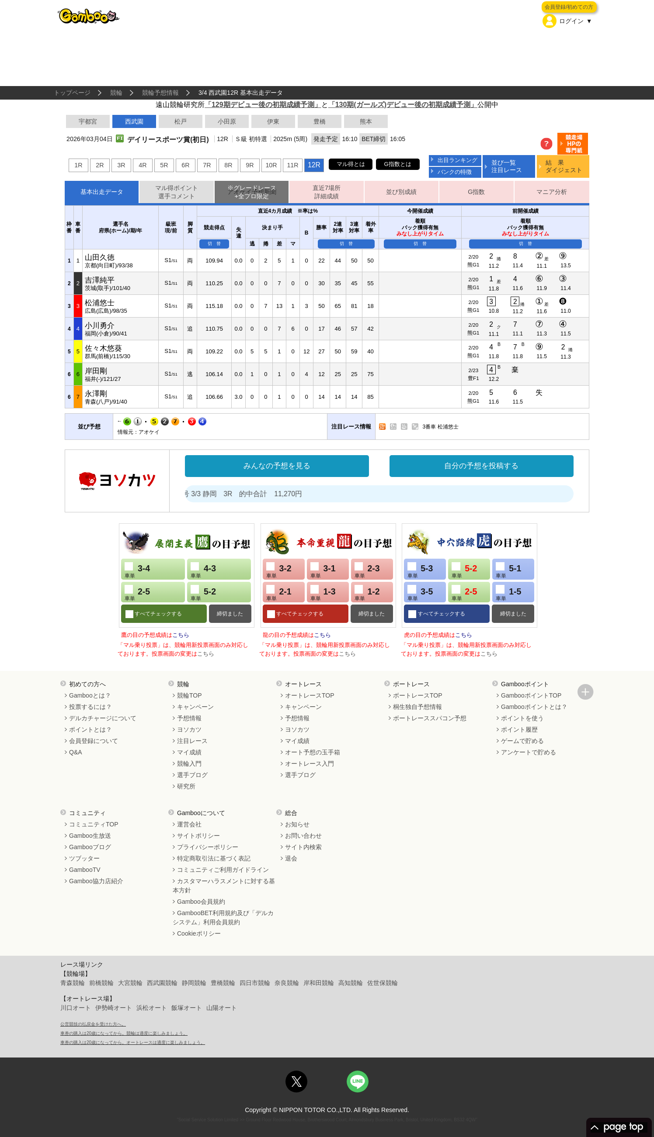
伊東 (273, 121)
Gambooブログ (90, 846)
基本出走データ (101, 191)
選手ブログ (192, 774)
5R (164, 165)
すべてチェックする (157, 614)
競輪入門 (189, 763)
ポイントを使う (522, 718)
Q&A (75, 752)
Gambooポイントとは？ (534, 706)
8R (228, 165)
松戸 (180, 121)
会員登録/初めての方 (569, 7)
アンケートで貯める (528, 752)
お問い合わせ (303, 835)
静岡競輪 (194, 982)
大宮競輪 (130, 982)
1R (78, 165)
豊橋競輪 (223, 982)
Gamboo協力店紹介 (96, 881)
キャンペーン (195, 706)
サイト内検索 (303, 846)
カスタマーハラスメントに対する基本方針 (224, 886)
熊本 (366, 121)
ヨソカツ (189, 729)
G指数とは (397, 164)
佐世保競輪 (382, 982)
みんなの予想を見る (277, 466)
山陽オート (221, 1007)
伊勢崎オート (113, 1007)
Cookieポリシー (199, 933)
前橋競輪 (101, 982)
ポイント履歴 (519, 729)
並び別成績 (401, 191)
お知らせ (297, 824)
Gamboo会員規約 (201, 901)
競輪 (116, 92)
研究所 (186, 786)
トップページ (72, 92)
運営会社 (189, 824)
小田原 (227, 121)
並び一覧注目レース (506, 166)
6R (185, 165)
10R (271, 165)
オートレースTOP (309, 695)
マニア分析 (551, 191)
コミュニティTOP (93, 824)
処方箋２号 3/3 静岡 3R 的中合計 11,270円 (250, 494)
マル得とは (351, 164)
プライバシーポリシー (207, 846)
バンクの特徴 (455, 172)
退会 (291, 858)
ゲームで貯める (522, 740)
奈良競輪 (287, 982)
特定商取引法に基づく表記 (213, 858)
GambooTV (85, 869)
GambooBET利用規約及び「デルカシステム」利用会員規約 (223, 917)
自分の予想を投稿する (481, 466)
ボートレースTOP (417, 695)
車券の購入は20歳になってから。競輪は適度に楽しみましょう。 (124, 1033)
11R (292, 165)
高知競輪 (350, 982)
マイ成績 (189, 752)
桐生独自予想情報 (417, 706)
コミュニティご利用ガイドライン (223, 869)
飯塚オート (186, 1007)
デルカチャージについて (102, 718)
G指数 (476, 191)
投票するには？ (90, 706)
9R (250, 165)
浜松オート (151, 1007)
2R (100, 165)
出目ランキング (457, 160)
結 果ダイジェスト (564, 166)
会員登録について (93, 740)
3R (121, 165)
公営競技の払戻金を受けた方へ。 (93, 1024)
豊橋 (319, 121)
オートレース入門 (309, 763)
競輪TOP (189, 695)
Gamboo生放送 (90, 835)
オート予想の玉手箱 (312, 752)
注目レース (192, 740)
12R (314, 165)
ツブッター (84, 858)
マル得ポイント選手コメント (176, 192)
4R (142, 165)
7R (207, 165)
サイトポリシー (198, 835)
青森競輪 (72, 982)
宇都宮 (88, 121)
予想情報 (189, 718)
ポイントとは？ (90, 729)
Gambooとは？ (90, 695)
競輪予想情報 (160, 92)
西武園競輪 (162, 982)
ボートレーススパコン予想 (429, 718)
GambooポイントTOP (531, 695)
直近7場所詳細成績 (327, 192)
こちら (180, 635)
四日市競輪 (255, 982)
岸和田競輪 (318, 982)
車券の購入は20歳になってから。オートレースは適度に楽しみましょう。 (132, 1042)
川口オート (75, 1007)
